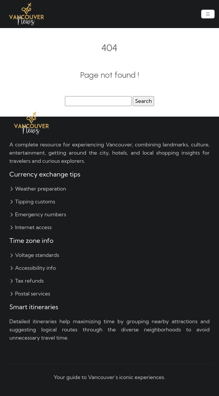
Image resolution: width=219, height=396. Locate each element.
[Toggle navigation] (208, 14)
